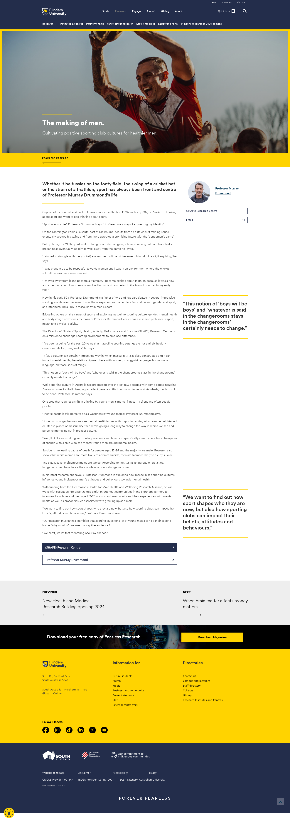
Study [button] (105, 11)
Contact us (189, 676)
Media (116, 685)
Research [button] (120, 11)
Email (215, 220)
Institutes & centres (71, 23)
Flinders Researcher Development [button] (203, 24)
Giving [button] (165, 11)
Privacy (152, 772)
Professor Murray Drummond (109, 559)
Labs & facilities (145, 23)
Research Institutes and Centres (203, 700)
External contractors (125, 705)
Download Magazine (219, 637)
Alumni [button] (151, 11)
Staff (115, 700)
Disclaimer (84, 772)
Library (187, 695)
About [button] (178, 11)
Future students (122, 676)
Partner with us (95, 23)
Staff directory (191, 685)
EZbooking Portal (168, 23)
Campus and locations (196, 681)
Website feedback (53, 772)
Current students (123, 695)
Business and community (128, 690)
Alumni (117, 681)
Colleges (188, 690)
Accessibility (120, 772)
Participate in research (120, 23)
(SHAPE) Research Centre (215, 211)
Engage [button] (136, 11)
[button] (227, 11)
